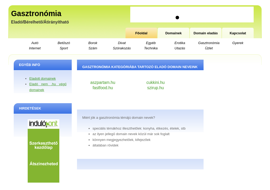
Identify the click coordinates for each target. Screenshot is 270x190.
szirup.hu (155, 88)
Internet (35, 48)
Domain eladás (206, 33)
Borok (92, 43)
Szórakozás (122, 48)
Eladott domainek (42, 78)
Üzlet (209, 48)
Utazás (180, 48)
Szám (92, 48)
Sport (64, 48)
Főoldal (141, 33)
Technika (151, 48)
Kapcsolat (238, 33)
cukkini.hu (155, 82)
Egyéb (151, 43)
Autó (34, 43)
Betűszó (64, 43)
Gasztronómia (36, 13)
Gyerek (237, 43)
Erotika (180, 43)
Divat (122, 43)
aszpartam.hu (102, 82)
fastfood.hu (103, 88)
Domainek (173, 33)
